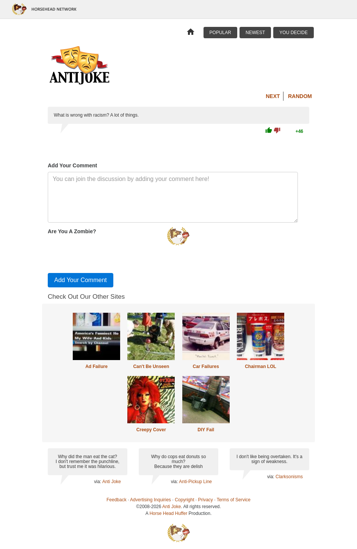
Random (300, 96)
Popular (220, 32)
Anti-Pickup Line (195, 481)
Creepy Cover (151, 429)
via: (98, 481)
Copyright (184, 499)
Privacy (205, 499)
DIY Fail (205, 429)
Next (273, 96)
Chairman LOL (260, 366)
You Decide (293, 32)
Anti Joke (111, 481)
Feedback (116, 499)
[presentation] (105, 252)
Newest (255, 32)
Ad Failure (96, 366)
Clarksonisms (289, 476)
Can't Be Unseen (151, 366)
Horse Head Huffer (168, 513)
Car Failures (206, 366)
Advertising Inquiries (150, 499)
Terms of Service (234, 499)
